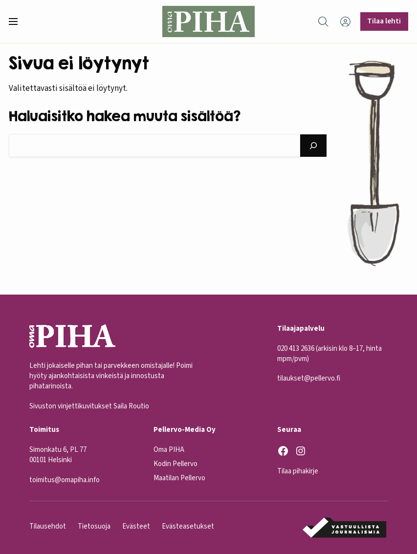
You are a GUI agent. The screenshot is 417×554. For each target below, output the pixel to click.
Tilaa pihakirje (297, 471)
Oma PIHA (169, 450)
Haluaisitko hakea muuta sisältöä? (125, 116)
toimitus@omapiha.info (64, 479)
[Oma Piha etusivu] (208, 21)
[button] (17, 21)
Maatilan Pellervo (179, 478)
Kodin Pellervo (176, 464)
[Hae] (313, 145)
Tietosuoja (94, 526)
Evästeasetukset (188, 526)
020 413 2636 (295, 348)
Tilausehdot (47, 526)
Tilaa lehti (384, 21)
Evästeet (136, 526)
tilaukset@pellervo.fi (308, 378)
